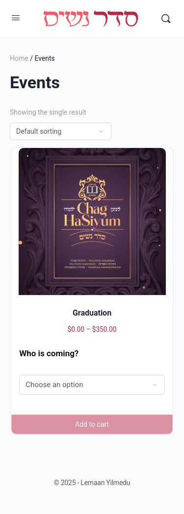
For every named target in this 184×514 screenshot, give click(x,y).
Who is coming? (49, 353)
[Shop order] (60, 131)
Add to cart (92, 424)
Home (19, 58)
